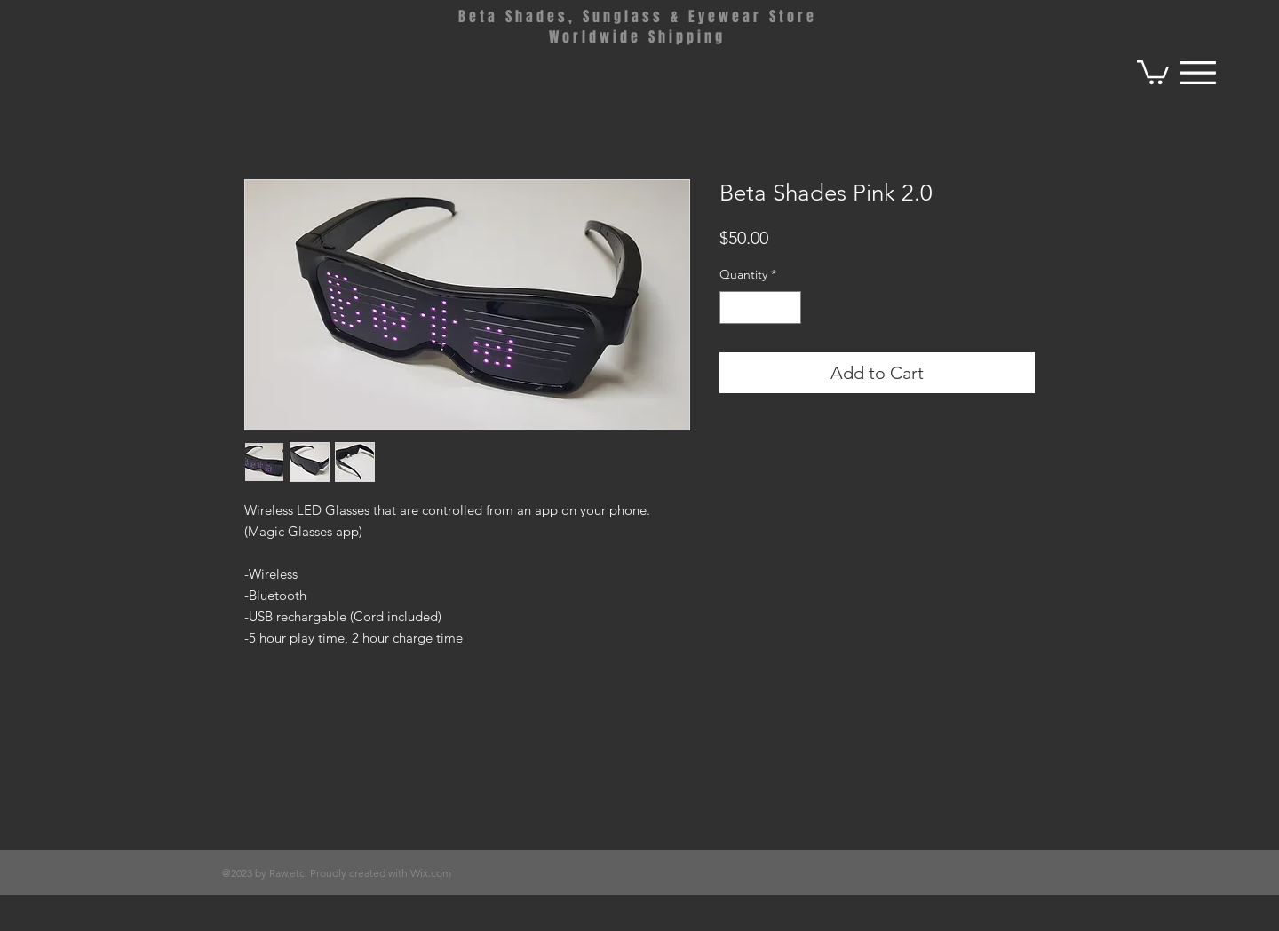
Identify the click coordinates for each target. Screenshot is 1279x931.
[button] (1153, 71)
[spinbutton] (760, 307)
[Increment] (787, 307)
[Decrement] (733, 307)
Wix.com (430, 873)
